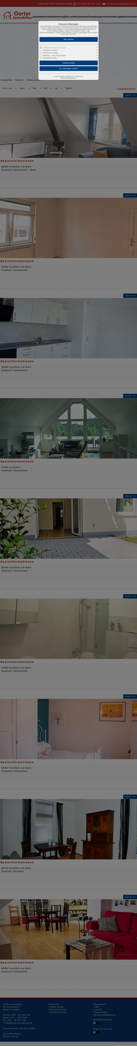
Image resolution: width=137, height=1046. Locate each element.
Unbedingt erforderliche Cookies (54, 48)
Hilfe (74, 34)
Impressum (79, 76)
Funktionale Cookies (50, 50)
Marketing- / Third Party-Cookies (54, 55)
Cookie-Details (59, 76)
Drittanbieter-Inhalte (50, 58)
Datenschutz (69, 76)
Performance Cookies (50, 53)
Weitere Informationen (68, 78)
